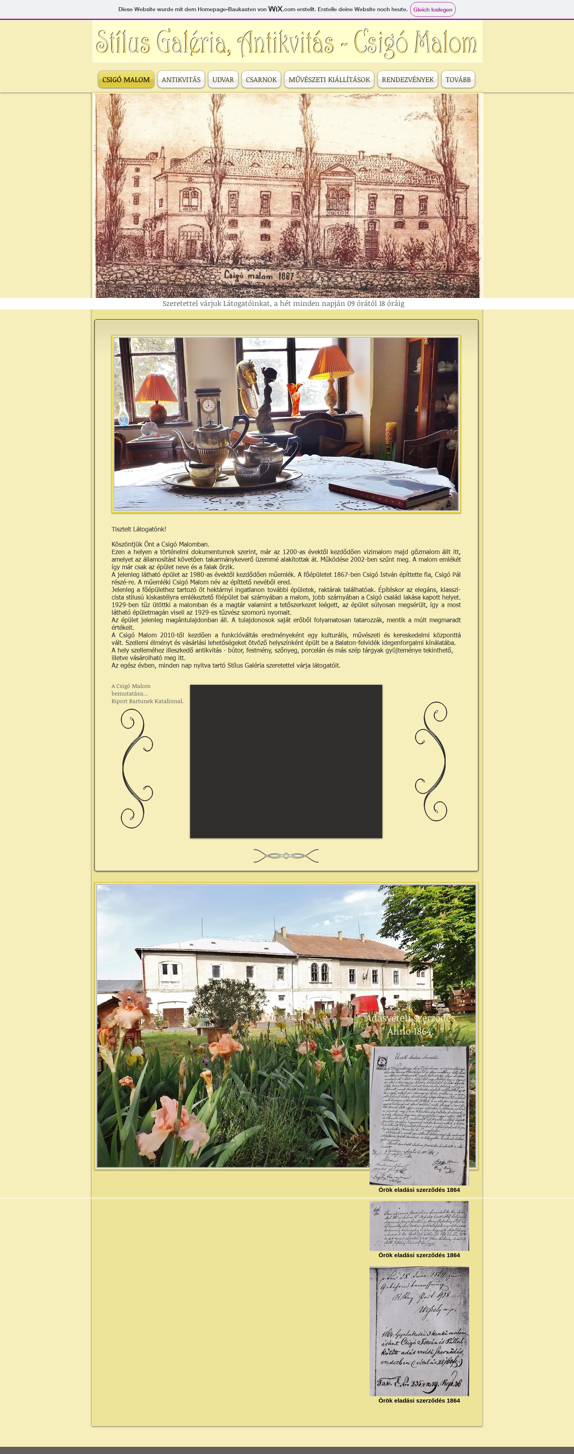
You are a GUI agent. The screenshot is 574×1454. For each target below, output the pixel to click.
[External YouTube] (286, 761)
